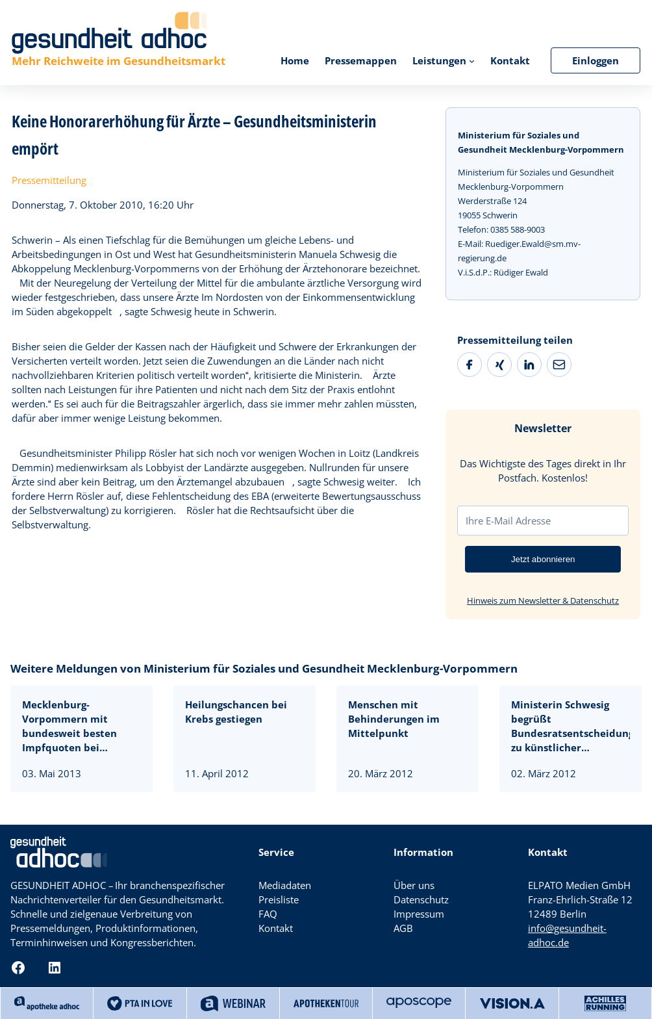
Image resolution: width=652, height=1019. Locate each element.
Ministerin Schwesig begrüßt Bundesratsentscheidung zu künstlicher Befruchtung (570, 726)
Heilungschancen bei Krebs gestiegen (236, 711)
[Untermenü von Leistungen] (472, 60)
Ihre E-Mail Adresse (508, 520)
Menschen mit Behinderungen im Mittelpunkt (394, 719)
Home (295, 60)
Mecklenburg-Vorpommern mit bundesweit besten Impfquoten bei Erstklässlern (69, 726)
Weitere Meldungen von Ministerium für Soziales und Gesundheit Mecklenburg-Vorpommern (264, 668)
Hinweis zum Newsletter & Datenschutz (543, 600)
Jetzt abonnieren (543, 559)
